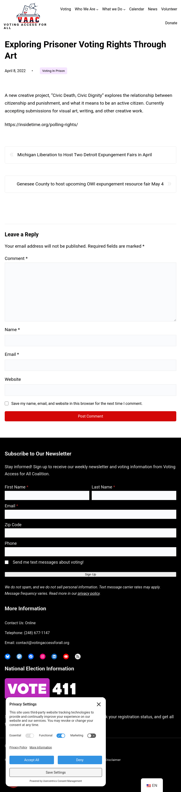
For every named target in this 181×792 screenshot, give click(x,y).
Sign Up (90, 574)
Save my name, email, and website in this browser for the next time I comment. (77, 403)
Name (12, 329)
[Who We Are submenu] (97, 9)
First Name (16, 486)
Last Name (103, 486)
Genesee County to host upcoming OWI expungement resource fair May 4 (90, 184)
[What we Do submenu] (124, 9)
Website (13, 379)
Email (12, 354)
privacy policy (89, 593)
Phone (11, 543)
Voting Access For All (25, 26)
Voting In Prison (53, 71)
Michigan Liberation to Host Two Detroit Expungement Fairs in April (84, 154)
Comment (16, 258)
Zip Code (13, 524)
